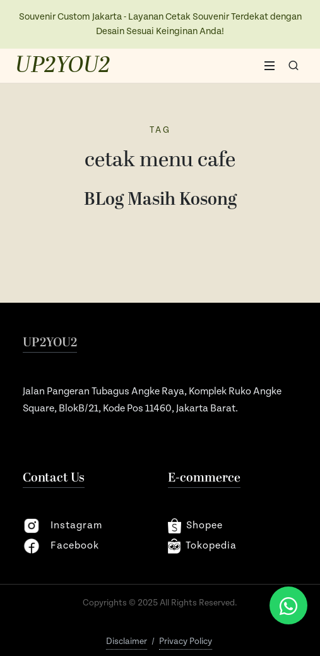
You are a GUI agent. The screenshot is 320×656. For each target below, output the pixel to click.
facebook (61, 546)
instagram (62, 525)
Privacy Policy (185, 641)
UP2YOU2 (62, 66)
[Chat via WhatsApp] (288, 605)
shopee (195, 525)
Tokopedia (202, 546)
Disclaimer (126, 641)
